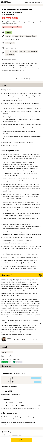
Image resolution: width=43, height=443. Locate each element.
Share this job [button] (7, 432)
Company (25, 78)
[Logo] (6, 2)
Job (16, 78)
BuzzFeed (17, 12)
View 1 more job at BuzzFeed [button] (11, 435)
